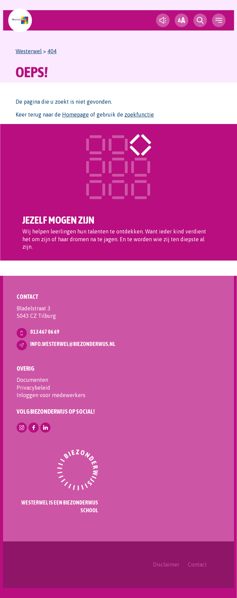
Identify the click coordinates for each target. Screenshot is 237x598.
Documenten (32, 380)
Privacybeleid (33, 388)
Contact (197, 564)
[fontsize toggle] (181, 20)
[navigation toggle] (218, 20)
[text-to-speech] (163, 20)
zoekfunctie (139, 114)
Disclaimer (166, 564)
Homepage (75, 114)
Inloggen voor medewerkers (51, 395)
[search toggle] (200, 20)
